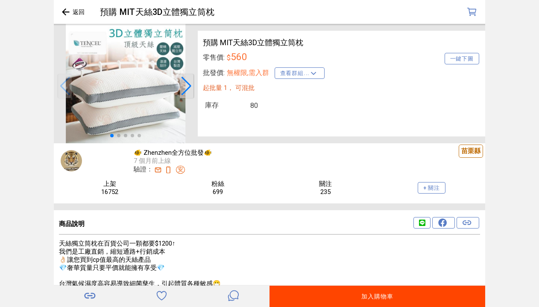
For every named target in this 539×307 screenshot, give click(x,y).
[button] (65, 86)
